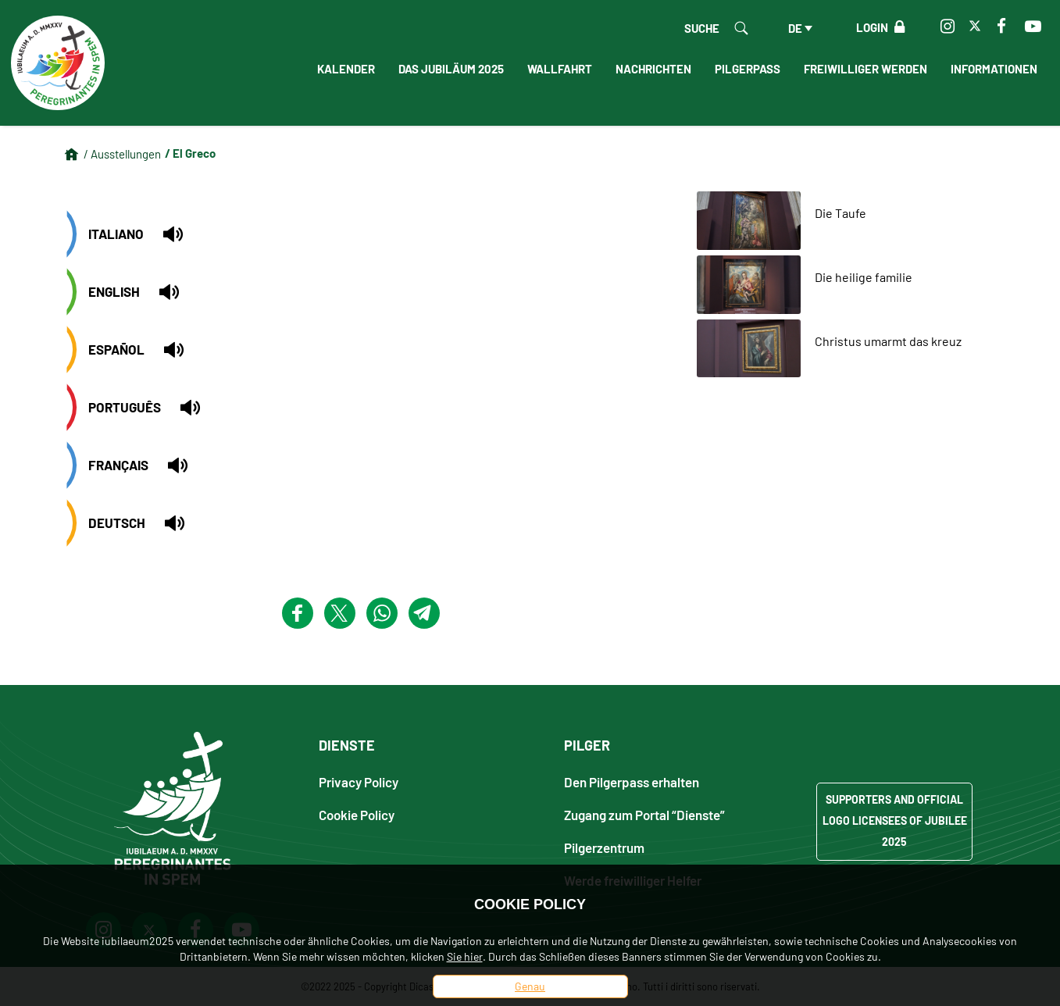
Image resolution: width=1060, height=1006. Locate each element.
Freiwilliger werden (865, 69)
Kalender (346, 69)
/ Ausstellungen (122, 154)
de (795, 28)
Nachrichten (653, 69)
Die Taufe (840, 212)
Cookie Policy (356, 814)
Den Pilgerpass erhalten (631, 781)
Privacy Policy (358, 781)
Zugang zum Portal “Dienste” (644, 814)
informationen (994, 69)
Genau (530, 986)
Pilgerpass (747, 69)
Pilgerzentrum (604, 847)
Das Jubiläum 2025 (451, 69)
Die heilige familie (863, 276)
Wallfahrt (559, 69)
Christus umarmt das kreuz (888, 341)
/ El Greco (190, 153)
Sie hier (465, 956)
